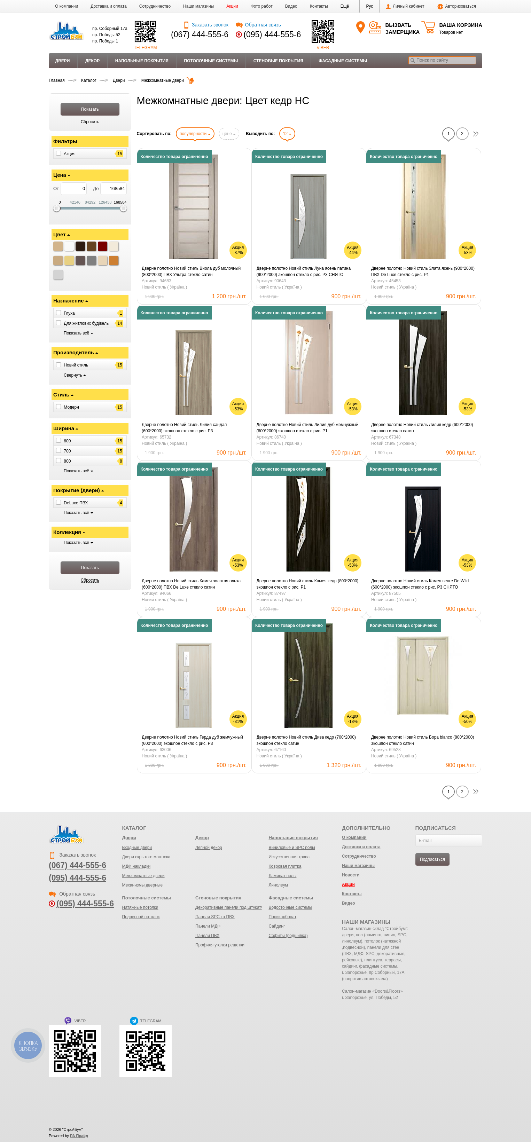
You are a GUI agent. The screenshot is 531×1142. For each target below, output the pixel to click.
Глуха (69, 313)
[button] (345, 6)
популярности (195, 133)
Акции (232, 6)
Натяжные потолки (140, 907)
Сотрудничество (155, 6)
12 (287, 133)
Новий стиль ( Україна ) (164, 287)
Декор (92, 60)
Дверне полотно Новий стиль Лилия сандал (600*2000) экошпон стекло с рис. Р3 (184, 427)
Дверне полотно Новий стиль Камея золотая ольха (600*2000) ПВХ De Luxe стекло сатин (191, 584)
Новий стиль (76, 365)
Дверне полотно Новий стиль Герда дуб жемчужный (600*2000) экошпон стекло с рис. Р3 (192, 740)
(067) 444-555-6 (199, 34)
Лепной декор (208, 847)
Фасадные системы (343, 60)
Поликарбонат (282, 916)
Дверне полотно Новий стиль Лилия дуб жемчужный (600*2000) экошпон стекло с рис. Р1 (308, 427)
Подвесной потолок (141, 916)
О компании (66, 6)
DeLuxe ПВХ (76, 503)
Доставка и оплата (109, 6)
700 (67, 451)
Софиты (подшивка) (287, 935)
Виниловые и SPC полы (291, 847)
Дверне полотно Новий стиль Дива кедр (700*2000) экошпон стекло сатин (306, 740)
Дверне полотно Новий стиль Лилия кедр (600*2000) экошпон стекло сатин (422, 427)
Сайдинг (276, 926)
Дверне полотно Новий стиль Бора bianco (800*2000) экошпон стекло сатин (422, 740)
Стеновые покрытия (278, 60)
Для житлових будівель (86, 323)
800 (67, 460)
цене (229, 133)
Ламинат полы (282, 875)
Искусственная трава (289, 856)
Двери (62, 60)
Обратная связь (258, 24)
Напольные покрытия (142, 60)
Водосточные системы (290, 907)
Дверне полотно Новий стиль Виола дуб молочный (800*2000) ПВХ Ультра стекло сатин (191, 271)
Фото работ (262, 6)
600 (67, 441)
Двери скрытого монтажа (146, 856)
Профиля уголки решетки (219, 945)
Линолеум (278, 885)
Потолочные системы (211, 60)
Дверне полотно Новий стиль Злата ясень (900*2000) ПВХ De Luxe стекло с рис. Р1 (423, 271)
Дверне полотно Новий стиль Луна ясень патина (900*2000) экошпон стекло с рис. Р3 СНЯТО (304, 271)
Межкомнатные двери (143, 875)
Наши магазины (198, 6)
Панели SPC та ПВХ (215, 916)
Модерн (71, 406)
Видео (291, 6)
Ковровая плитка (284, 866)
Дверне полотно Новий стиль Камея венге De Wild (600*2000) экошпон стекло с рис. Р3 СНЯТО (420, 584)
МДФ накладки (136, 866)
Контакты (319, 6)
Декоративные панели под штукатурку (232, 907)
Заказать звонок (205, 24)
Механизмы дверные (142, 885)
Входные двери (137, 847)
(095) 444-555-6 (272, 34)
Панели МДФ (207, 926)
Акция (69, 153)
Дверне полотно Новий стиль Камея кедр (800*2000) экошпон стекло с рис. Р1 (308, 584)
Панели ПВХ (207, 935)
